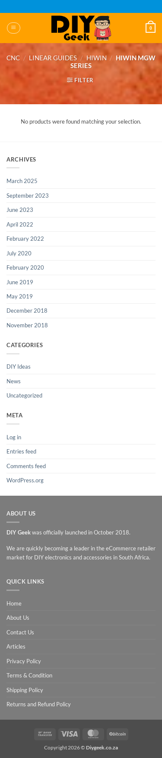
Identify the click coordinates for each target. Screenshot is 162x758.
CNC (13, 58)
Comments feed (26, 466)
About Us (17, 617)
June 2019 (19, 282)
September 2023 (27, 195)
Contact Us (20, 632)
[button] (13, 28)
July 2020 (19, 253)
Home (14, 603)
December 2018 (27, 310)
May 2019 (19, 296)
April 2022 (19, 224)
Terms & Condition (29, 675)
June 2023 (19, 209)
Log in (13, 437)
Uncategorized (24, 395)
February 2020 (25, 267)
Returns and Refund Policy (38, 704)
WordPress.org (25, 480)
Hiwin (96, 58)
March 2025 (22, 180)
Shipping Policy (24, 690)
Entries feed (21, 451)
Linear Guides (53, 58)
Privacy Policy (23, 661)
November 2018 (27, 325)
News (13, 381)
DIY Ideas (18, 366)
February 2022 (25, 238)
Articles (15, 646)
